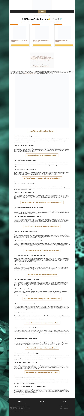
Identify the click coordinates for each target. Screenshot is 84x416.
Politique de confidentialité (64, 406)
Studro (66, 408)
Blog (42, 403)
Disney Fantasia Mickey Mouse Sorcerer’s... (61, 41)
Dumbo (30, 394)
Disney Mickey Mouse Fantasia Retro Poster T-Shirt (41, 41)
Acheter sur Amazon (20, 44)
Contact (42, 406)
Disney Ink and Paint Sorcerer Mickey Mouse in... (19, 41)
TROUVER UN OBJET (42, 11)
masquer (36, 53)
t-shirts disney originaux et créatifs (30, 73)
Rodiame (20, 411)
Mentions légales (64, 403)
